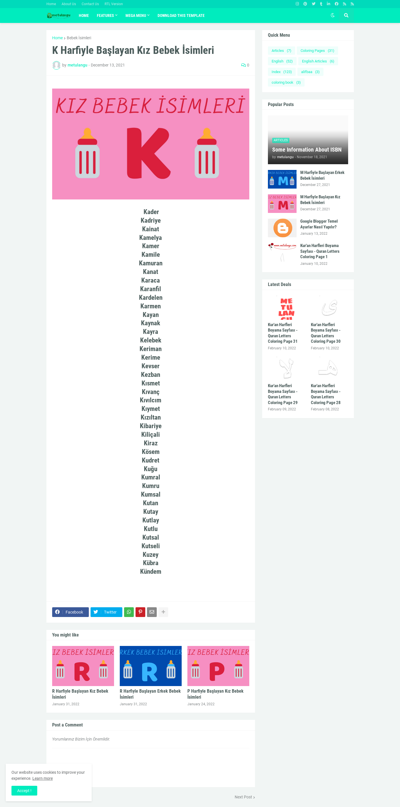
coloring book (286, 82)
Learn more (42, 778)
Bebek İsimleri (79, 38)
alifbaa (310, 72)
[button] (332, 15)
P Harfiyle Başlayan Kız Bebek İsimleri (215, 694)
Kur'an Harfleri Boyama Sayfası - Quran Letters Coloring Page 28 (326, 394)
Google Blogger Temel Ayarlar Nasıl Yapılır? (319, 224)
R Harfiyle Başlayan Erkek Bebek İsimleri (150, 694)
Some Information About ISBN (307, 149)
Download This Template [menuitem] (181, 15)
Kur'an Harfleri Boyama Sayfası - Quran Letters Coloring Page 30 (326, 333)
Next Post (243, 797)
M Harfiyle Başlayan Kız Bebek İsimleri (320, 199)
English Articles (318, 61)
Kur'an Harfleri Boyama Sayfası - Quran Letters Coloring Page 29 (283, 394)
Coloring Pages (317, 50)
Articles (281, 50)
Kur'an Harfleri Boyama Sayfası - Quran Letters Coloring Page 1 (320, 251)
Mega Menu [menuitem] (136, 15)
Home (51, 4)
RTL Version (114, 4)
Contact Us (90, 4)
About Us (69, 4)
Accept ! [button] (24, 790)
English (282, 61)
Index (282, 72)
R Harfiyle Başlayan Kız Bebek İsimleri (80, 694)
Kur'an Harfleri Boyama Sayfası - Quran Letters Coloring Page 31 (283, 333)
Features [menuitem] (105, 15)
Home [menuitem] (84, 15)
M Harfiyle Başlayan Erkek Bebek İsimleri (322, 175)
